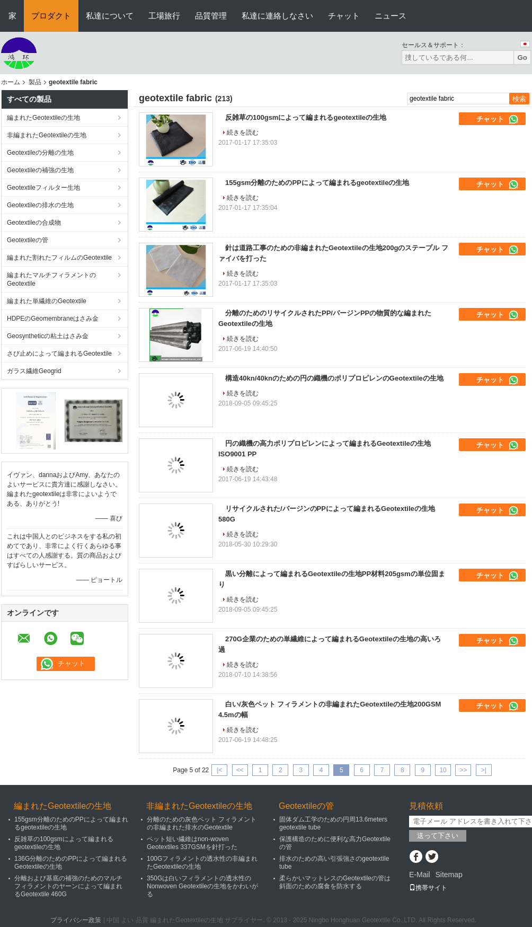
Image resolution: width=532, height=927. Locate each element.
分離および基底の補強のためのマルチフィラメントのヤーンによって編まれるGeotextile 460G (68, 886)
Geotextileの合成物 (34, 222)
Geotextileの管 (27, 240)
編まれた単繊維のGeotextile (46, 301)
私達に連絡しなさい (277, 15)
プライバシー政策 (75, 920)
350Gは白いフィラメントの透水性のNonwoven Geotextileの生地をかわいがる (202, 886)
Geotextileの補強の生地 (40, 170)
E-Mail (419, 874)
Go (522, 57)
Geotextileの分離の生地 (40, 152)
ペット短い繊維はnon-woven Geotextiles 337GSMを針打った (192, 843)
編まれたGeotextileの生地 (43, 117)
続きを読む (243, 132)
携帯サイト (428, 887)
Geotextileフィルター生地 (43, 187)
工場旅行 (164, 15)
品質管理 (211, 15)
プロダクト (51, 15)
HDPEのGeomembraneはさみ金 (53, 318)
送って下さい (437, 836)
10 (442, 770)
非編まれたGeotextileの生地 (46, 135)
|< (219, 770)
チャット (344, 16)
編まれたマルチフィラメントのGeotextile (51, 279)
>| (483, 770)
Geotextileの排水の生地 (40, 205)
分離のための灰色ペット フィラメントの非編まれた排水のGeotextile (201, 823)
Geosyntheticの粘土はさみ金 (47, 336)
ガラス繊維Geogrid (34, 371)
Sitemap (448, 874)
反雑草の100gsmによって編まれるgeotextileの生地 (305, 117)
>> (463, 770)
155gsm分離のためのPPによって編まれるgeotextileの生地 (317, 183)
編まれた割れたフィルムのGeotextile (59, 257)
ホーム (10, 82)
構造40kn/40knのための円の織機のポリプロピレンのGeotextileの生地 (334, 378)
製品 (35, 82)
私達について (110, 15)
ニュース (390, 15)
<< (240, 770)
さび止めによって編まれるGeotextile (59, 353)
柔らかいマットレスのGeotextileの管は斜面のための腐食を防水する (335, 882)
